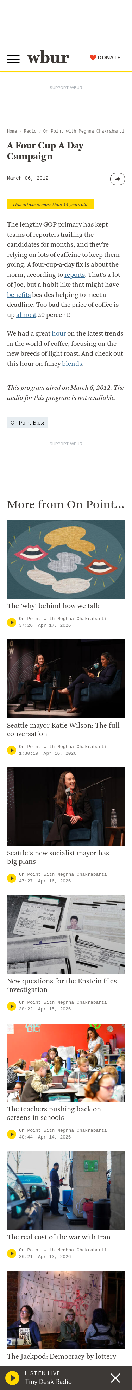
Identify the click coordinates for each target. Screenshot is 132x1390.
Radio (30, 131)
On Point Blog (27, 423)
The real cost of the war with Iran (59, 1237)
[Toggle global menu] (13, 59)
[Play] (11, 622)
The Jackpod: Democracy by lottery (61, 1356)
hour (59, 334)
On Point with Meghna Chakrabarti (83, 131)
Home (12, 131)
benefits (19, 295)
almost (26, 315)
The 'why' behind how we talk (53, 606)
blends (72, 364)
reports (74, 275)
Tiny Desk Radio (48, 1381)
